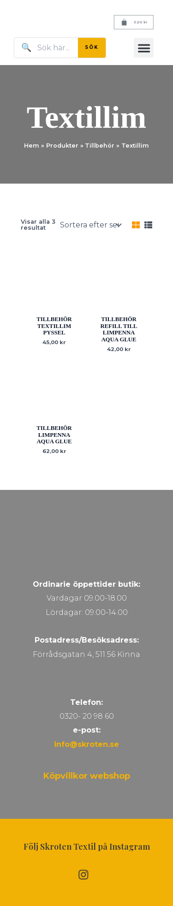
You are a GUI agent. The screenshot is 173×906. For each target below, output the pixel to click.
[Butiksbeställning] (89, 225)
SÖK (92, 47)
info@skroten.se (86, 744)
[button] (144, 48)
